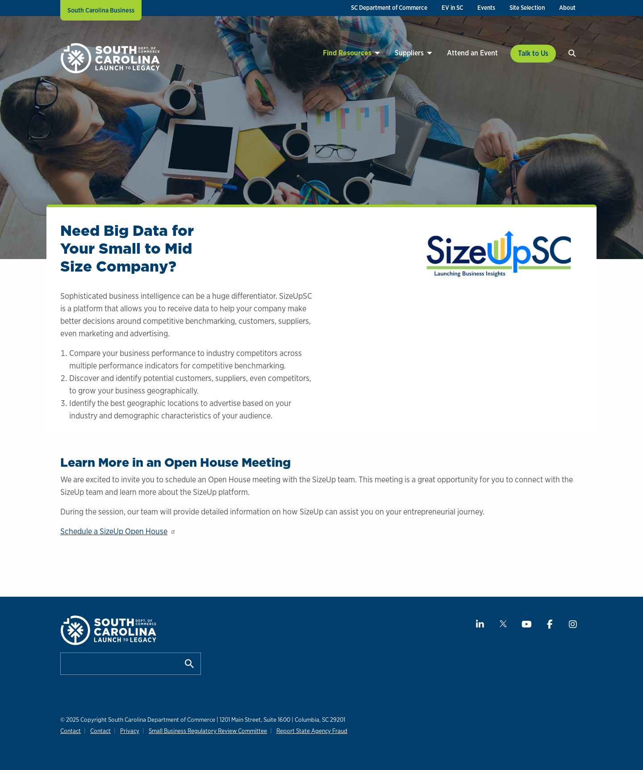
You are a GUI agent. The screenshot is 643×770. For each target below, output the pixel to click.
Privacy (127, 730)
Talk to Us (533, 53)
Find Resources (347, 53)
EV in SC (452, 7)
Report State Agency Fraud (306, 730)
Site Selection (527, 7)
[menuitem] (389, 8)
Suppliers (409, 53)
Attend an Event (472, 53)
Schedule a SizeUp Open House (118, 531)
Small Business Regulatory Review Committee (204, 730)
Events (486, 7)
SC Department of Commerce (389, 7)
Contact (70, 730)
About (567, 7)
